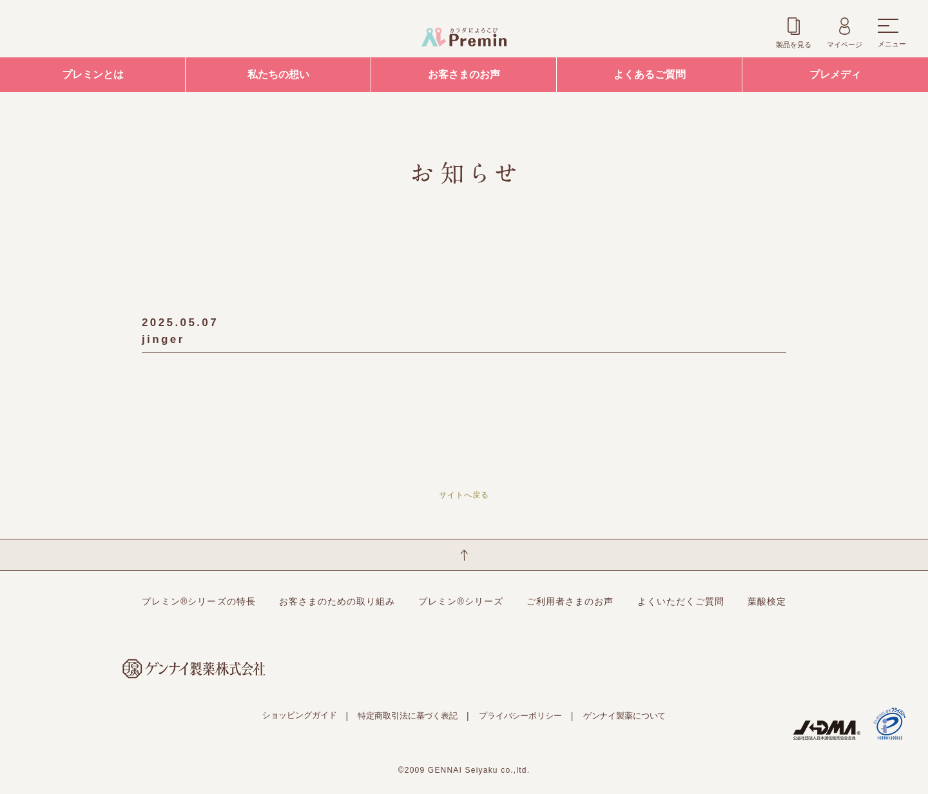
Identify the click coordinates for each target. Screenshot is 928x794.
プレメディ (835, 74)
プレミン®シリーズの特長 (199, 601)
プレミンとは (93, 74)
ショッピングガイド (299, 715)
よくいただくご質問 (680, 601)
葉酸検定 (767, 601)
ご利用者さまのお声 (570, 601)
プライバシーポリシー (520, 716)
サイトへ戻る (464, 494)
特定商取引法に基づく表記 (407, 716)
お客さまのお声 (464, 74)
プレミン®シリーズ (460, 601)
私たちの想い (278, 74)
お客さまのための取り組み (337, 601)
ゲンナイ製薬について (624, 716)
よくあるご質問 (650, 74)
